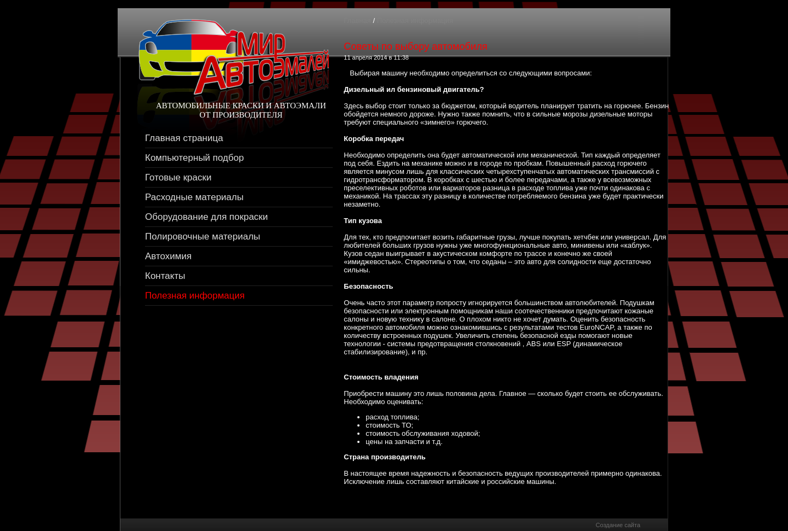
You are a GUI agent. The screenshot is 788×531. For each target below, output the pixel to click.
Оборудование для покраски (206, 217)
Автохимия (168, 256)
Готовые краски (178, 177)
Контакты (165, 276)
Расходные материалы (194, 197)
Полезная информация (195, 295)
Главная (357, 20)
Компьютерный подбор (194, 158)
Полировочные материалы (202, 236)
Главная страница (184, 138)
